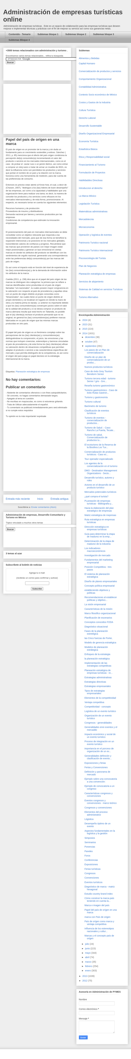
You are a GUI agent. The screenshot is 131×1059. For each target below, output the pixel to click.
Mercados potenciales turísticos (100, 492)
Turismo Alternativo (88, 297)
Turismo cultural (92, 401)
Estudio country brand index (98, 893)
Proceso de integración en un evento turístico (99, 742)
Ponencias (89, 846)
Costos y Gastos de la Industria (95, 102)
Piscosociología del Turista (92, 258)
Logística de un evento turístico (100, 711)
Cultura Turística (87, 110)
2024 (85, 320)
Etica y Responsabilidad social (94, 157)
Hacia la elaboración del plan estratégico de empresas (99, 509)
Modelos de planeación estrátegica (96, 648)
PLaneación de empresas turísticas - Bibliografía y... (98, 502)
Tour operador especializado (98, 459)
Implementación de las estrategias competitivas (97, 664)
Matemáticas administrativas (93, 211)
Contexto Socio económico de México (98, 94)
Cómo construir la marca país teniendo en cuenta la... (99, 899)
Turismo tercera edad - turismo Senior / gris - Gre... (99, 380)
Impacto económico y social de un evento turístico (99, 735)
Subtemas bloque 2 (75, 34)
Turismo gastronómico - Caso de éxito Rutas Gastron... (100, 391)
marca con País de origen (97, 917)
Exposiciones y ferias (95, 763)
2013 (85, 976)
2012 (85, 980)
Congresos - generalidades (98, 722)
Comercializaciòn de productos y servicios (100, 71)
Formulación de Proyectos (92, 172)
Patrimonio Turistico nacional (93, 242)
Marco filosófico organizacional (99, 613)
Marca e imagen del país (96, 905)
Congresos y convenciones (98, 807)
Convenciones (91, 877)
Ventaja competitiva (94, 702)
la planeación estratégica (97, 658)
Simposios (89, 838)
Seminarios (90, 842)
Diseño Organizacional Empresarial (96, 133)
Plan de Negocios (88, 266)
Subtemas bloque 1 (47, 34)
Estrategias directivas (95, 682)
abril (87, 957)
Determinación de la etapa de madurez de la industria (99, 542)
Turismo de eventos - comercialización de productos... (95, 420)
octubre (89, 341)
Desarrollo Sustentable (90, 125)
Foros (87, 855)
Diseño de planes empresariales (100, 581)
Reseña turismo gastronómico (99, 385)
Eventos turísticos (93, 882)
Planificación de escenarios (98, 617)
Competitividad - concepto (97, 706)
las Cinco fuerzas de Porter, (98, 638)
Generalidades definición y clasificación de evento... (98, 757)
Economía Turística (88, 141)
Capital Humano (87, 63)
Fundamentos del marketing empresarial (98, 561)
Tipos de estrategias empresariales (94, 692)
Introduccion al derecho (91, 188)
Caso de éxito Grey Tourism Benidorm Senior (98, 372)
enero (88, 970)
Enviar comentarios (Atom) (43, 507)
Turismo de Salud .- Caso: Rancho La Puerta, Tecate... (99, 429)
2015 (85, 329)
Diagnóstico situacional (96, 626)
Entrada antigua (59, 498)
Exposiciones (91, 864)
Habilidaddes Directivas (91, 180)
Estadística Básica (88, 149)
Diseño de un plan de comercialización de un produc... (97, 360)
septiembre (91, 346)
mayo (88, 953)
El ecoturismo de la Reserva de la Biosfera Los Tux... (100, 446)
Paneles (88, 851)
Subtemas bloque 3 (103, 34)
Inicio (40, 498)
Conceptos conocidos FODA (98, 622)
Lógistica (88, 819)
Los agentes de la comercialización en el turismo (100, 464)
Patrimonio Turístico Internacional (96, 250)
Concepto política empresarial (99, 585)
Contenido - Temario (20, 34)
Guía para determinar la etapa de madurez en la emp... (99, 535)
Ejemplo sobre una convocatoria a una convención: (100, 780)
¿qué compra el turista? (96, 496)
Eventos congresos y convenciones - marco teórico (100, 802)
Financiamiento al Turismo (92, 164)
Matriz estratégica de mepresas (100, 515)
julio (87, 944)
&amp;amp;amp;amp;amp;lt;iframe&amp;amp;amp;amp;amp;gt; (42, 70)
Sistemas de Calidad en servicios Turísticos (101, 289)
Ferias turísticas (92, 869)
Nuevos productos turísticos (98, 367)
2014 (85, 333)
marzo (88, 961)
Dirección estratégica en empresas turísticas (96, 528)
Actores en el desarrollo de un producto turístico (99, 486)
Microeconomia (86, 227)
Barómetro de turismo (95, 406)
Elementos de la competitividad (100, 698)
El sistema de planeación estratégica (97, 575)
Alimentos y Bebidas (89, 58)
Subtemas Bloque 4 (19, 40)
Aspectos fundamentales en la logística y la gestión (99, 832)
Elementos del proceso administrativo (95, 813)
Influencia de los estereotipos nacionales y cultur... (99, 930)
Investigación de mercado (97, 555)
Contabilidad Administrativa (92, 87)
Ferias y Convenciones (95, 767)
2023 (85, 324)
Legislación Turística (89, 203)
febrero (89, 966)
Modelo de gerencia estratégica (100, 642)
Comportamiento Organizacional (95, 79)
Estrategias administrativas (98, 677)
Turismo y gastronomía (96, 397)
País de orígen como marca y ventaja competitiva (99, 922)
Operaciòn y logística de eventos (95, 235)
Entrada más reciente (18, 498)
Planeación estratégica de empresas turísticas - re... (98, 671)
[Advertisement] (9, 988)
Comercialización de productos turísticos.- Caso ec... (99, 453)
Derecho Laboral (87, 118)
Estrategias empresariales (97, 686)
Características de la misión (98, 609)
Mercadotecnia (86, 219)
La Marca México (87, 196)
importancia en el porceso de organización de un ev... (99, 750)
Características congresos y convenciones (98, 794)
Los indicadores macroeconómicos (94, 549)
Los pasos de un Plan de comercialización (96, 351)
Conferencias (91, 860)
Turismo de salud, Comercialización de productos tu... (95, 438)
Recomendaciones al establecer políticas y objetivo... (100, 598)
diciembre (90, 337)
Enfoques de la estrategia (97, 654)
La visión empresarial (95, 604)
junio (87, 948)
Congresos (89, 873)
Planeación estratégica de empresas (33, 371)
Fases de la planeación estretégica (96, 632)
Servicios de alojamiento (91, 281)
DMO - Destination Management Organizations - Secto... (100, 472)
